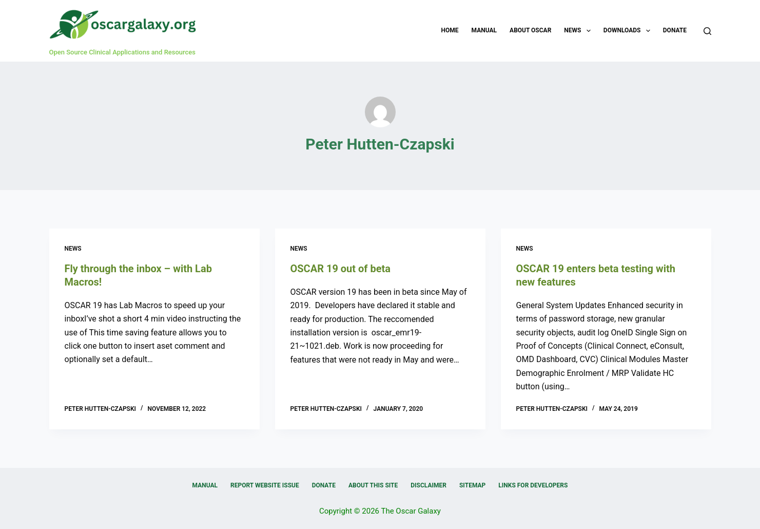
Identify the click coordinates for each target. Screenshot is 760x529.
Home (450, 30)
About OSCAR (530, 30)
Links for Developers (533, 485)
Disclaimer (428, 485)
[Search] (707, 31)
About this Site (373, 485)
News (579, 31)
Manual (484, 30)
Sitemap (472, 485)
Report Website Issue (264, 485)
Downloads (628, 31)
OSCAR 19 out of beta (340, 268)
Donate (675, 30)
